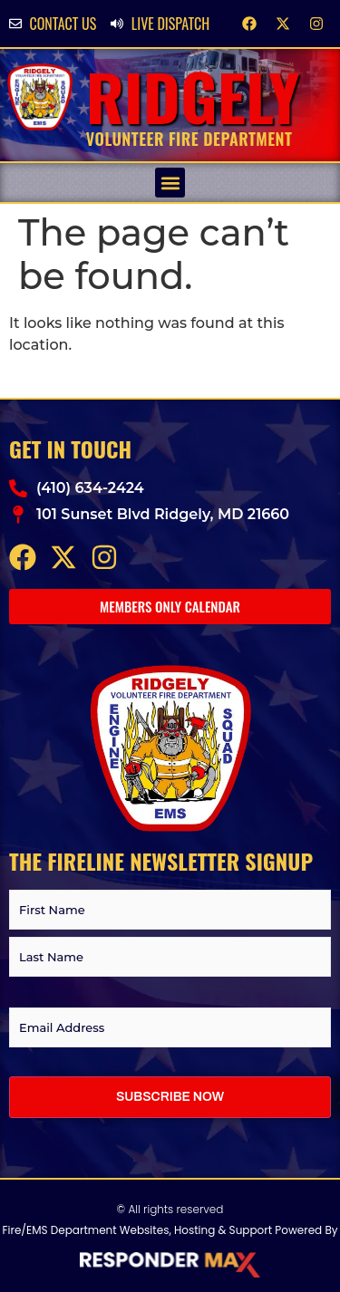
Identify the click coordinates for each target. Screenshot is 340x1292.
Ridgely (193, 95)
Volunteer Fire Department (189, 138)
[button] (170, 183)
